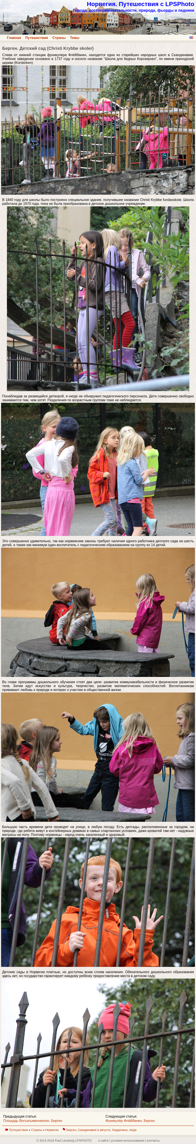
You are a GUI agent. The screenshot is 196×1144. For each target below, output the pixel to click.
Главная (14, 38)
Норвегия (52, 1130)
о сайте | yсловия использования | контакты (129, 1140)
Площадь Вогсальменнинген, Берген (32, 1121)
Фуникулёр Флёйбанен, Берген (130, 1121)
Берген (71, 1130)
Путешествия (36, 38)
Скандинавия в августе (94, 1130)
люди (133, 1130)
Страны (59, 38)
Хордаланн (119, 1130)
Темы (74, 38)
